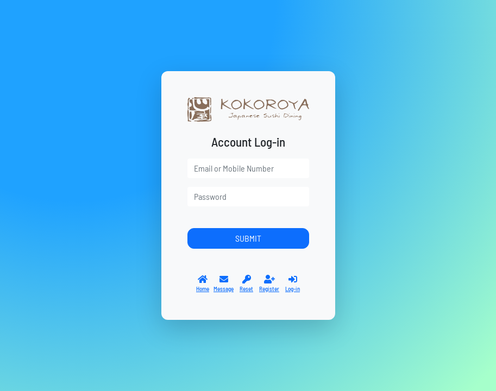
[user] (248, 168)
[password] (248, 196)
